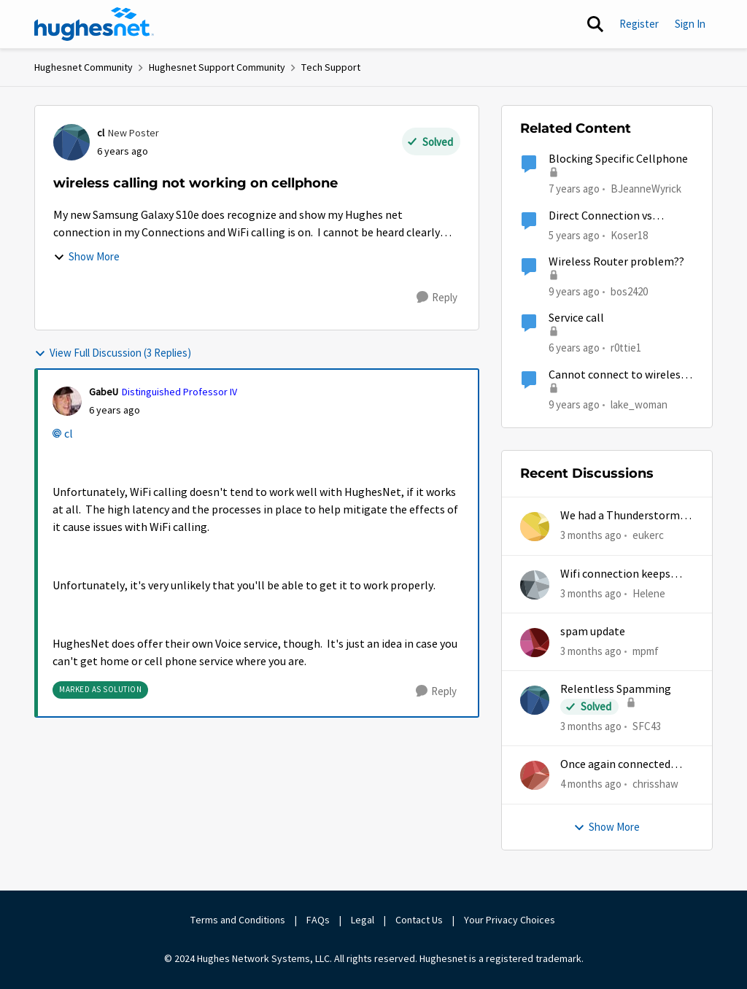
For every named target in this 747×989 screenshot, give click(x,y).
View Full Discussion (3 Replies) (112, 353)
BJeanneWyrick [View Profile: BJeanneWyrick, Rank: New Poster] (646, 188)
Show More (86, 256)
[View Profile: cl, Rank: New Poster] (71, 142)
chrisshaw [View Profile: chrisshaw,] (655, 784)
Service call (576, 318)
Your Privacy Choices (510, 919)
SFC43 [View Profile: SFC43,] (646, 726)
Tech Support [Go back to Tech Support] (330, 67)
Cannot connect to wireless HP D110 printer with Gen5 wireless (617, 375)
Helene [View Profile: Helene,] (648, 593)
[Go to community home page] (94, 24)
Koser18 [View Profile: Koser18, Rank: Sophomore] (629, 234)
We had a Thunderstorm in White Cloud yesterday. (626, 516)
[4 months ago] (591, 784)
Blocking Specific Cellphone (618, 159)
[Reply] (437, 297)
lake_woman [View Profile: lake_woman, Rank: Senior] (639, 404)
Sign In (690, 24)
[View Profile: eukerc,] (534, 526)
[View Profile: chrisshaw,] (534, 775)
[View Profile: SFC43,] (534, 700)
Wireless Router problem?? (616, 262)
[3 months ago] (591, 535)
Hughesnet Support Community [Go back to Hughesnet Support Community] (217, 67)
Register (639, 24)
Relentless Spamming (615, 689)
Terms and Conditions (237, 919)
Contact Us (419, 919)
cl (68, 434)
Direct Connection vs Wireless (600, 216)
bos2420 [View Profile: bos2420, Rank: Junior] (629, 291)
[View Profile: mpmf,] (534, 642)
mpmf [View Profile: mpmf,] (645, 651)
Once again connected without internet (615, 764)
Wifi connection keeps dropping (615, 574)
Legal (362, 919)
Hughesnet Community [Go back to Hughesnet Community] (83, 67)
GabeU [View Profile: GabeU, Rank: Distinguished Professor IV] (103, 391)
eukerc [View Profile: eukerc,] (648, 535)
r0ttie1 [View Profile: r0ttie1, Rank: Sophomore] (626, 347)
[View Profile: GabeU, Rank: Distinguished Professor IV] (67, 401)
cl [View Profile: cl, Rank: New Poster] (100, 132)
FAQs (318, 919)
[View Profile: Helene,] (534, 585)
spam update (592, 631)
